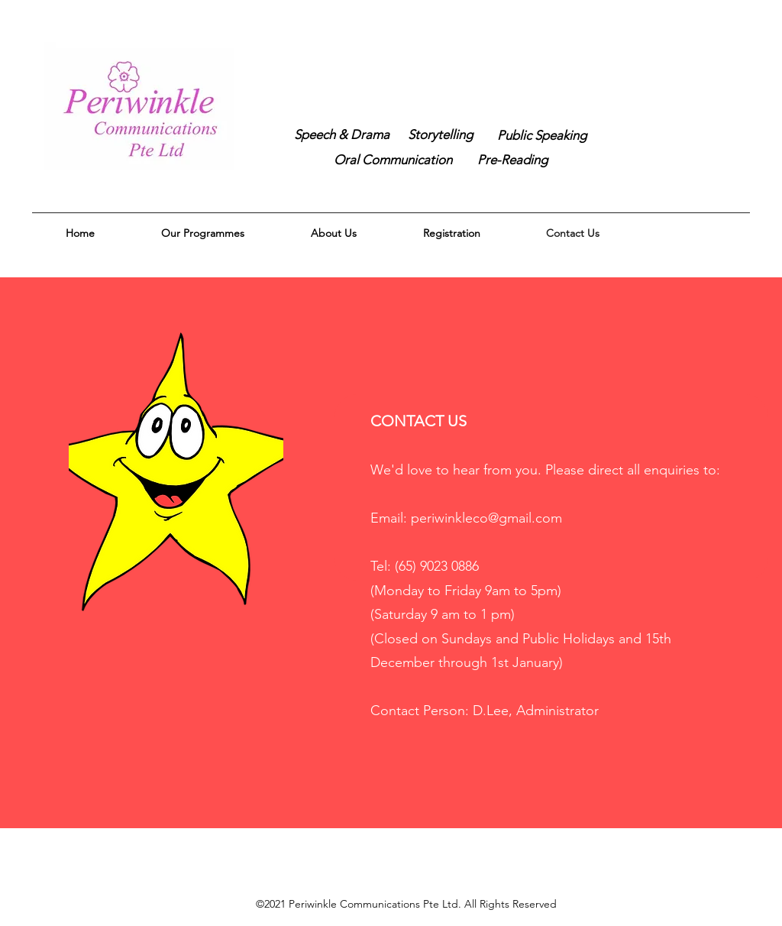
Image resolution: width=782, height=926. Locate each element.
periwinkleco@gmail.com (486, 518)
